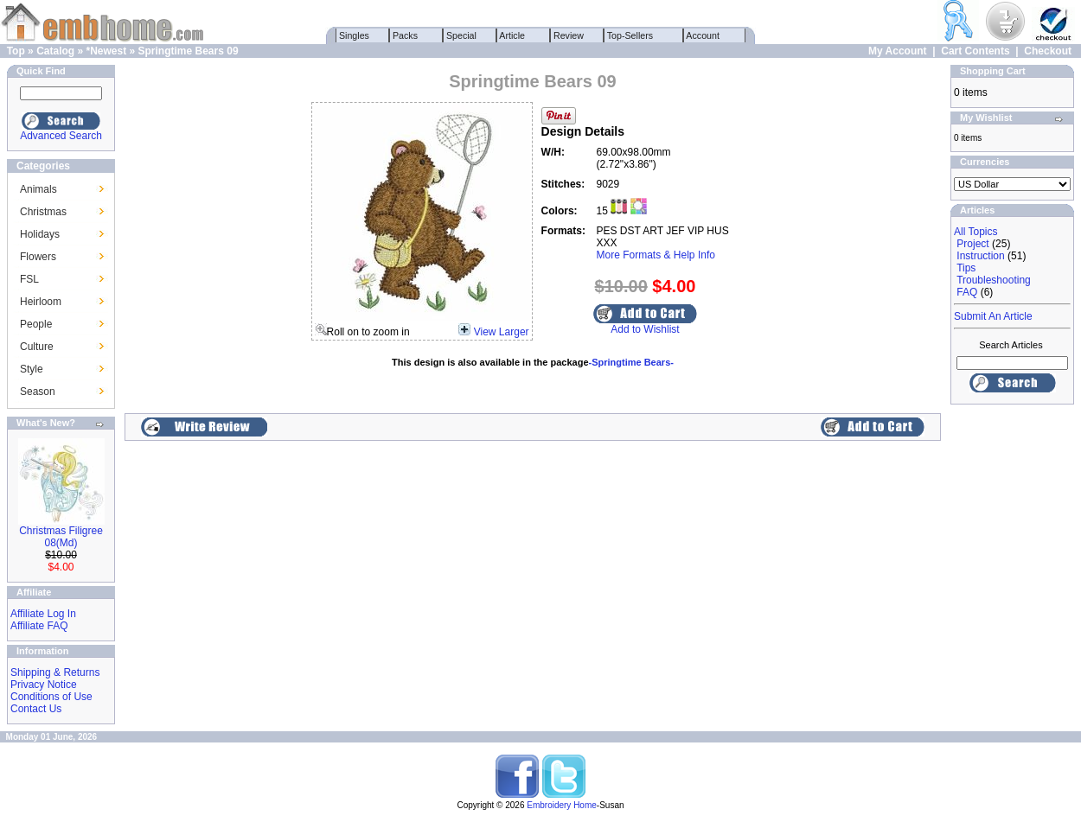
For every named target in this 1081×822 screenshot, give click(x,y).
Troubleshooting (993, 280)
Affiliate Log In (43, 614)
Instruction (980, 256)
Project (972, 244)
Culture (37, 347)
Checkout (1047, 51)
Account (703, 35)
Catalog (55, 51)
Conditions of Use (51, 697)
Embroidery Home (562, 805)
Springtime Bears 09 (188, 51)
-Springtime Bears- (631, 362)
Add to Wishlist (645, 329)
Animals (38, 189)
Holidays (40, 234)
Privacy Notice (43, 685)
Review (568, 35)
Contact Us (35, 709)
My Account (897, 51)
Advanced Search (61, 136)
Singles (354, 35)
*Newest (106, 51)
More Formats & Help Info (656, 255)
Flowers (38, 257)
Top (16, 51)
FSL (29, 279)
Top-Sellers (630, 35)
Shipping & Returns (54, 672)
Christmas (43, 212)
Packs (405, 35)
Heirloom (40, 302)
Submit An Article (993, 316)
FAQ (966, 292)
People (36, 324)
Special (461, 35)
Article (512, 35)
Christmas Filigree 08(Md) (61, 537)
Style (31, 369)
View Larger (501, 332)
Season (37, 392)
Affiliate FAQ (38, 626)
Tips (965, 268)
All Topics (975, 232)
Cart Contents (975, 51)
